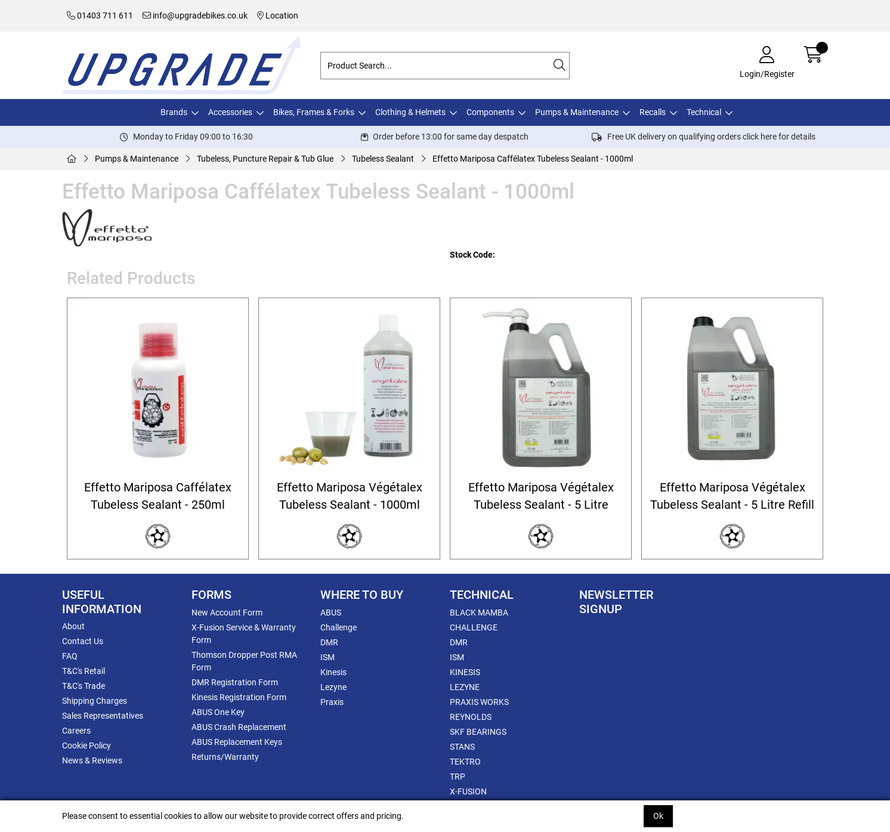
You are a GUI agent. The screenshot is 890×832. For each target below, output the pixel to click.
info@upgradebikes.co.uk (195, 15)
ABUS (330, 612)
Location (277, 15)
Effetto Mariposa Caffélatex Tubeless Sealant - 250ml (157, 496)
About (73, 626)
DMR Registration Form (234, 682)
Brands (173, 112)
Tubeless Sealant (383, 158)
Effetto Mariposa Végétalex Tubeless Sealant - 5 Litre (541, 496)
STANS (462, 746)
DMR (329, 642)
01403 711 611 (100, 15)
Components (490, 112)
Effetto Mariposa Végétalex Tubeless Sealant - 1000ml (349, 496)
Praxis (332, 702)
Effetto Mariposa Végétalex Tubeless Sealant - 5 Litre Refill (732, 496)
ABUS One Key (218, 712)
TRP (457, 776)
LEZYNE (465, 687)
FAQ (70, 656)
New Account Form (226, 612)
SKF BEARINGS (478, 732)
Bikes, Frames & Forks (313, 112)
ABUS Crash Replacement (238, 727)
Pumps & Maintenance (577, 112)
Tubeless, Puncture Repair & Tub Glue (265, 158)
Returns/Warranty (225, 757)
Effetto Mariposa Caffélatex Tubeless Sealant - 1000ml (532, 158)
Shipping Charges (94, 701)
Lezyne (333, 687)
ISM (327, 657)
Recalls (652, 112)
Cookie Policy (86, 745)
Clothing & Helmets (410, 112)
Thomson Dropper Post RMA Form (244, 661)
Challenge (338, 627)
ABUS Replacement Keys (236, 742)
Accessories (230, 112)
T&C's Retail (83, 671)
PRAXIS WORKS (479, 702)
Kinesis (333, 672)
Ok (658, 816)
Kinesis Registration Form (238, 697)
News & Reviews (92, 760)
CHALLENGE (473, 627)
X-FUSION (468, 791)
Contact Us (82, 641)
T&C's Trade (83, 686)
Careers (76, 730)
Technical (704, 112)
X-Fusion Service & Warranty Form (243, 634)
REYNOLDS (471, 717)
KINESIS (465, 672)
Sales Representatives (102, 715)
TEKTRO (465, 761)
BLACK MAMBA (479, 612)
